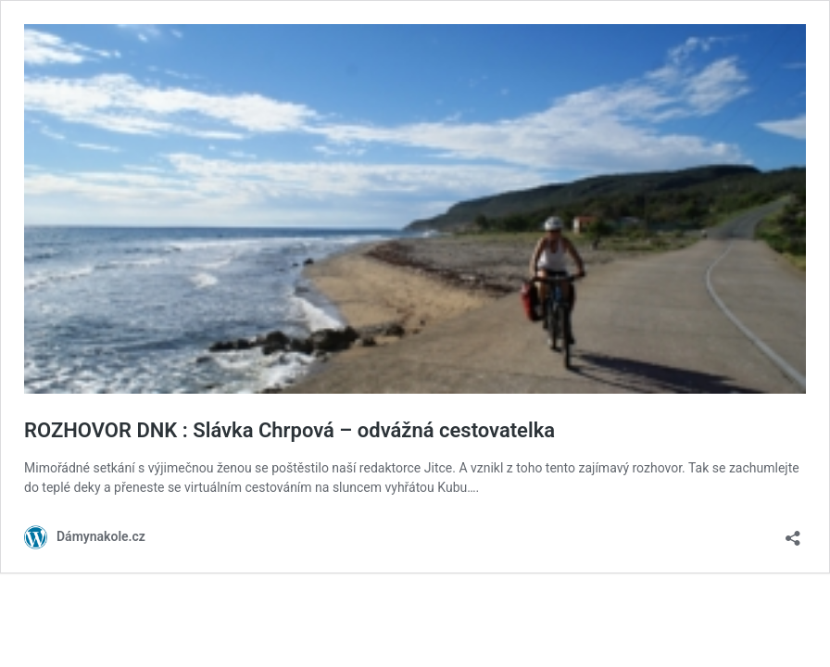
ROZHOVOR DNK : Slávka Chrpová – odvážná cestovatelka (289, 430)
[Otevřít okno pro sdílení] (793, 532)
